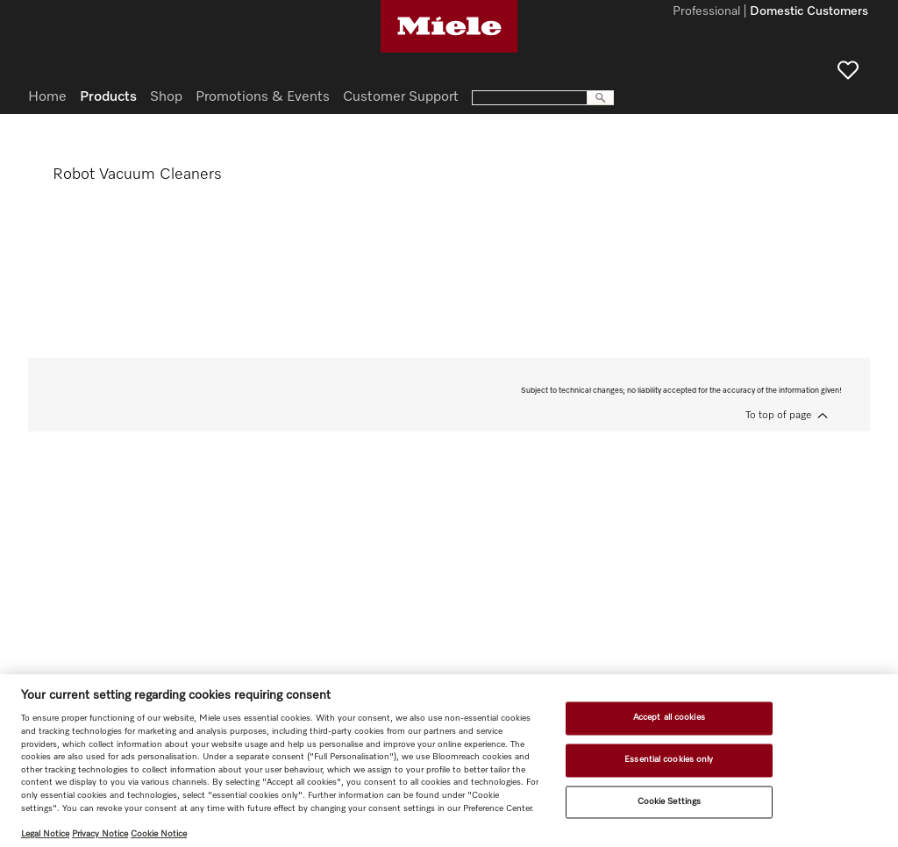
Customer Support (401, 97)
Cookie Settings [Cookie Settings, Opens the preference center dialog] (669, 801)
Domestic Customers (809, 12)
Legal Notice (45, 833)
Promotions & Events (263, 97)
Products (108, 97)
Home (47, 97)
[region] (449, 760)
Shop (166, 97)
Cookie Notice (159, 833)
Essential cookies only (668, 759)
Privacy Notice (100, 833)
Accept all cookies (669, 718)
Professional (706, 12)
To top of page (778, 415)
